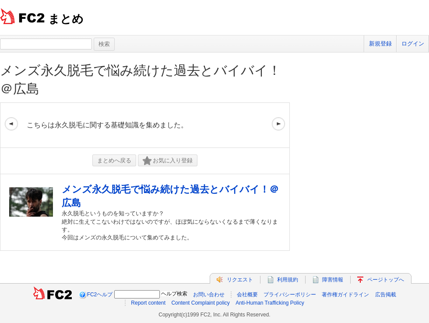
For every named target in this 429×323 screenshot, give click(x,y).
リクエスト (240, 280)
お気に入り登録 (168, 160)
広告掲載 (385, 294)
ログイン (412, 43)
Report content (148, 303)
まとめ (66, 18)
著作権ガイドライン (345, 294)
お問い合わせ (209, 294)
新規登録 (380, 43)
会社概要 (247, 294)
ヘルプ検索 (174, 293)
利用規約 (287, 280)
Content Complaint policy (200, 303)
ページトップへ (385, 280)
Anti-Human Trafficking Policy (270, 303)
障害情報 (332, 280)
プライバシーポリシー (290, 294)
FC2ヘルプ (100, 294)
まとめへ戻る (114, 160)
